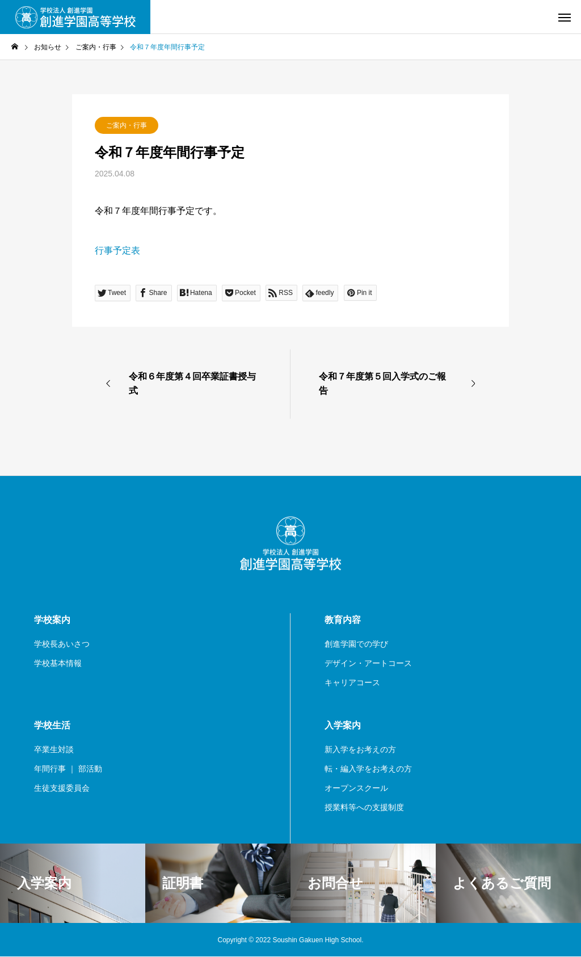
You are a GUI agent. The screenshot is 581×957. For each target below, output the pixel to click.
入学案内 (343, 725)
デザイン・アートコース (368, 663)
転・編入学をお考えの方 (368, 768)
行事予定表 (117, 250)
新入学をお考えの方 (360, 749)
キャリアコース (352, 682)
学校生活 (52, 725)
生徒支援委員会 (62, 787)
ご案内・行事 (126, 125)
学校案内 (52, 620)
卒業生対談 (54, 749)
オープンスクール (356, 787)
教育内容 (343, 620)
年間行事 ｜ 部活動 (68, 768)
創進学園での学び (356, 643)
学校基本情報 (58, 663)
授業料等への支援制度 (364, 807)
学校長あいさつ (62, 643)
